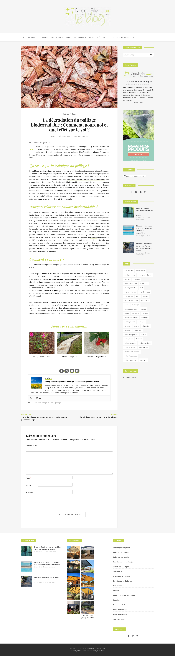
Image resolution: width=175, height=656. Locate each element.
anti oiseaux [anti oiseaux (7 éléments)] (140, 271)
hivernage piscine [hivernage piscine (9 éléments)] (131, 309)
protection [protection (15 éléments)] (137, 330)
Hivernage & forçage (121, 576)
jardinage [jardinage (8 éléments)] (135, 313)
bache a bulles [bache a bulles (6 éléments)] (130, 275)
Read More (138, 103)
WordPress (101, 651)
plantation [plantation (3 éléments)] (146, 326)
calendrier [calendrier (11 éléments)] (144, 283)
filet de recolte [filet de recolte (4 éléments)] (145, 292)
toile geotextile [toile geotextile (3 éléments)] (130, 347)
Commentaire (31, 446)
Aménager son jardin (52, 37)
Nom (28, 478)
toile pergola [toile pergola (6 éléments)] (143, 347)
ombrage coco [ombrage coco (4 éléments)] (130, 322)
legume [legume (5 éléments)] (145, 313)
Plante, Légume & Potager (124, 595)
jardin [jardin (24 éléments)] (127, 313)
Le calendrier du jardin (122, 37)
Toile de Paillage (69, 114)
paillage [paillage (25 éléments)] (141, 322)
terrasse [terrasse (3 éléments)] (139, 339)
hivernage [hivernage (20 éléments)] (135, 305)
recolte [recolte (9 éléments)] (143, 335)
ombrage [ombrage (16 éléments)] (144, 318)
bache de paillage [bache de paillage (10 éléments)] (145, 275)
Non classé (117, 586)
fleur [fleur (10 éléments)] (138, 296)
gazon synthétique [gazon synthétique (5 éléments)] (131, 300)
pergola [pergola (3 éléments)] (127, 326)
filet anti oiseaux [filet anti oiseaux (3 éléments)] (130, 292)
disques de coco (59, 196)
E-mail (29, 485)
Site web (29, 493)
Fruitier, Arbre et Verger (123, 562)
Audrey (53, 136)
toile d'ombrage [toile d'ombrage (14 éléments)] (130, 343)
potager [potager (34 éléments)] (127, 330)
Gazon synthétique (121, 567)
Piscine (116, 590)
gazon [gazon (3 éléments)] (145, 296)
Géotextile (117, 571)
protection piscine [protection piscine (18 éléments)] (131, 335)
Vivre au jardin (30, 37)
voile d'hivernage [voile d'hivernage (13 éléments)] (131, 356)
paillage (58, 403)
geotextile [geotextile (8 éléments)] (145, 300)
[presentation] (43, 503)
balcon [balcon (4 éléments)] (127, 279)
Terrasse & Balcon (120, 605)
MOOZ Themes (82, 651)
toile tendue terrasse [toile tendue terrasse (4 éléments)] (132, 352)
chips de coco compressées (90, 196)
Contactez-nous (129, 378)
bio (52, 403)
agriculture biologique (41, 403)
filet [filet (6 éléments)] (141, 288)
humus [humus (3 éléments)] (143, 309)
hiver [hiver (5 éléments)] (126, 305)
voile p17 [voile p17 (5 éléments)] (143, 360)
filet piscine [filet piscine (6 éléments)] (129, 296)
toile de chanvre (58, 193)
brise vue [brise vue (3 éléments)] (136, 279)
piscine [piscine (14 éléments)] (136, 326)
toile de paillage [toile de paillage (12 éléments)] (145, 343)
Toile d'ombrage (120, 610)
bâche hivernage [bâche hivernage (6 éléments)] (131, 283)
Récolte (116, 600)
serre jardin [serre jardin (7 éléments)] (129, 339)
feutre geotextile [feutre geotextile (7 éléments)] (131, 288)
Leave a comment (82, 136)
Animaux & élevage (98, 37)
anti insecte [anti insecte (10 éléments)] (129, 271)
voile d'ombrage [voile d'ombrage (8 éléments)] (130, 360)
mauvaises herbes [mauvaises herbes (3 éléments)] (131, 318)
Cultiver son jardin (76, 37)
